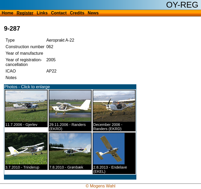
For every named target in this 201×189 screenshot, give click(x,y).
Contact (59, 13)
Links (42, 13)
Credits (77, 13)
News (93, 13)
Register (25, 13)
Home (7, 13)
